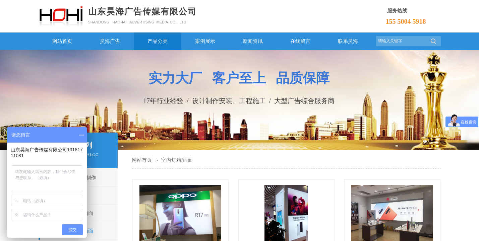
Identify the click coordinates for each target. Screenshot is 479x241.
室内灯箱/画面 (177, 160)
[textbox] (401, 41)
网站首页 (142, 160)
